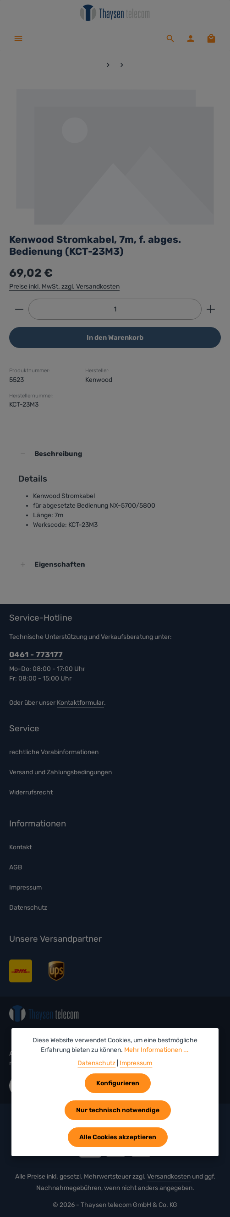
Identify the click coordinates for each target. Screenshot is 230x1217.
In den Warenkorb (115, 337)
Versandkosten (169, 1176)
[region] (115, 156)
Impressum (25, 888)
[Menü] (18, 38)
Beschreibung (58, 454)
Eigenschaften (59, 564)
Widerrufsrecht (31, 792)
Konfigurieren (117, 1083)
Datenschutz (28, 908)
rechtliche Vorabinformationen (54, 752)
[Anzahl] (115, 309)
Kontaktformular (80, 703)
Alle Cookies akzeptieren (117, 1137)
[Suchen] (170, 38)
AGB (15, 868)
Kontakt (20, 848)
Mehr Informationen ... (156, 1050)
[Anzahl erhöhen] (211, 309)
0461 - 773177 (36, 654)
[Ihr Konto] (190, 38)
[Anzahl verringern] (19, 309)
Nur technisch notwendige (117, 1110)
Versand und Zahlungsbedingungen (60, 772)
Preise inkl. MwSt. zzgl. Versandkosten (64, 286)
